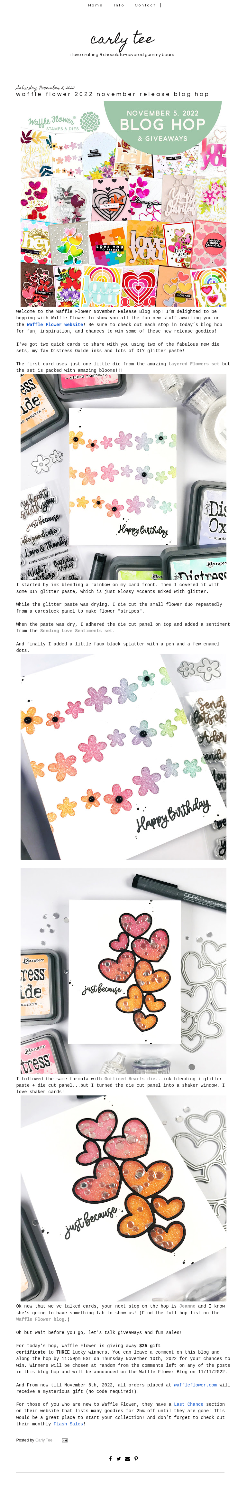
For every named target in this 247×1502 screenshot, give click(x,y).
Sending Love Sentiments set (76, 631)
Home (95, 5)
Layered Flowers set (194, 364)
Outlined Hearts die (130, 1079)
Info (119, 5)
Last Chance (189, 1404)
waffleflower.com (195, 1385)
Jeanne (187, 1306)
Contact (145, 5)
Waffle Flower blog (40, 1319)
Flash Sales (68, 1424)
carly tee (122, 40)
